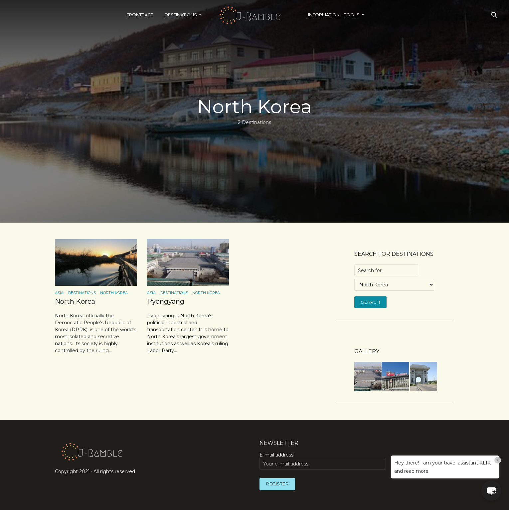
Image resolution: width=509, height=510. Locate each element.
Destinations (180, 14)
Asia (59, 292)
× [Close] (497, 460)
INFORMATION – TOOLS (334, 14)
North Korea (114, 292)
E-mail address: (322, 461)
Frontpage (139, 14)
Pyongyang (165, 301)
